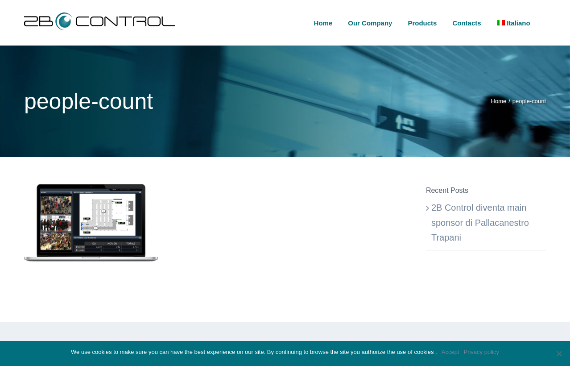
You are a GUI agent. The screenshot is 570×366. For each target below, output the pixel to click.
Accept (450, 352)
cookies (424, 352)
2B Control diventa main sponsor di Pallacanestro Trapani (480, 222)
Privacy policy (481, 352)
